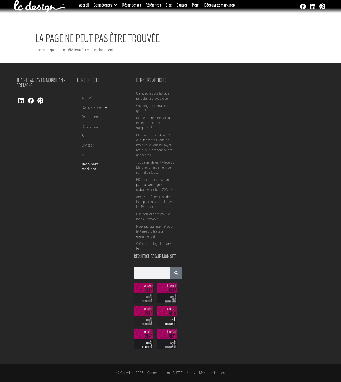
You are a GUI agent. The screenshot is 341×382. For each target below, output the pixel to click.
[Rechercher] (176, 273)
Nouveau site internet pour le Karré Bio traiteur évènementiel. (154, 231)
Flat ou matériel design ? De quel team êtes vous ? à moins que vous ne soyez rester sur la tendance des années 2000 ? (155, 145)
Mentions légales (212, 373)
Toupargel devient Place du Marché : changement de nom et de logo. (155, 167)
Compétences (94, 107)
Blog (85, 136)
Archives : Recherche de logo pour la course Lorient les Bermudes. (155, 202)
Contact (88, 145)
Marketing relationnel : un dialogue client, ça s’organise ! (154, 123)
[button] (105, 5)
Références (90, 126)
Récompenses (92, 117)
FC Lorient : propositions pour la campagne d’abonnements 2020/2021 (155, 185)
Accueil (87, 98)
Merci (86, 154)
